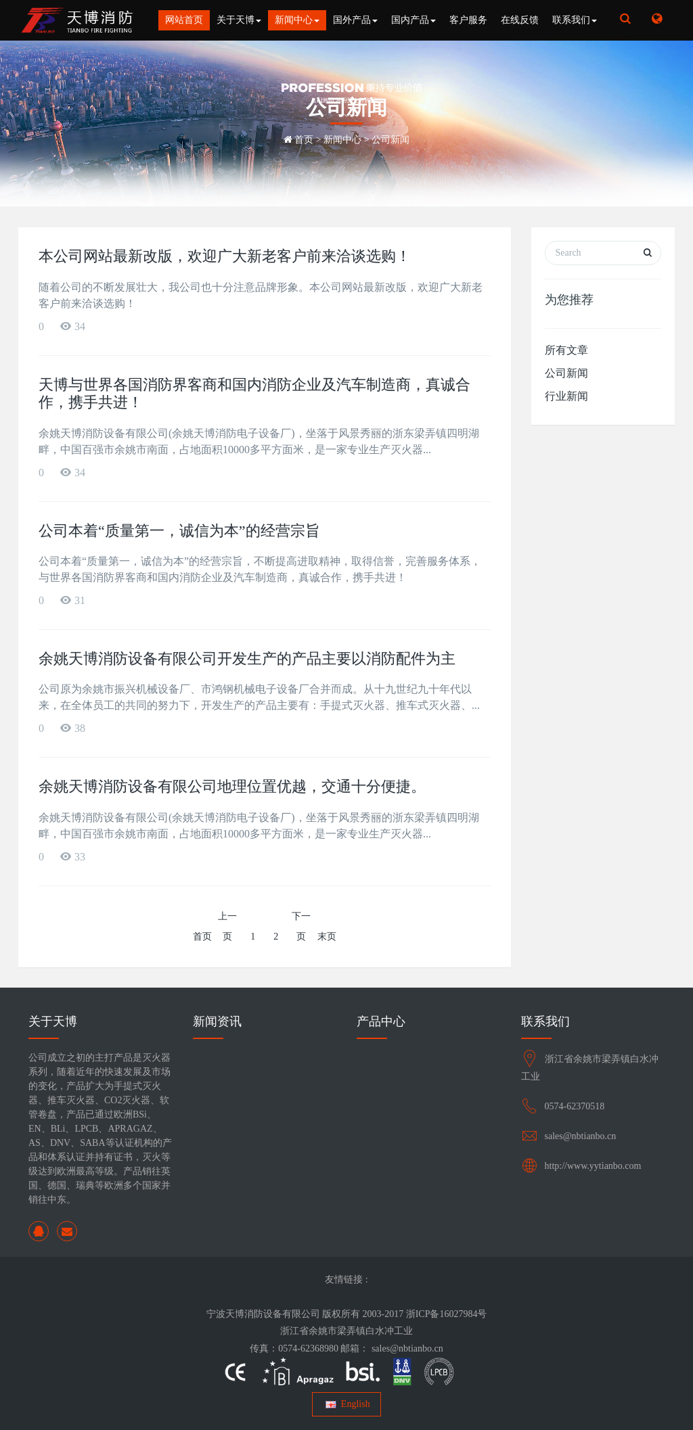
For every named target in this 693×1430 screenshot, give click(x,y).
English (346, 1404)
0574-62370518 (575, 1106)
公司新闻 (390, 140)
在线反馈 (520, 20)
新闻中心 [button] (297, 20)
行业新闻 (566, 396)
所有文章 (566, 350)
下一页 (301, 926)
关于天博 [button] (239, 20)
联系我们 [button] (574, 20)
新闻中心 (342, 140)
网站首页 (184, 20)
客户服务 (468, 20)
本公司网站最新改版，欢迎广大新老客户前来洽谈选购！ (225, 256)
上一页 (227, 926)
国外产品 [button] (355, 20)
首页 (303, 140)
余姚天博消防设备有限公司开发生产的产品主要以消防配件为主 (247, 658)
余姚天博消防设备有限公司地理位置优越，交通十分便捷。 (232, 786)
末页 (326, 936)
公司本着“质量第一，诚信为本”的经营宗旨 (179, 530)
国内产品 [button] (413, 20)
